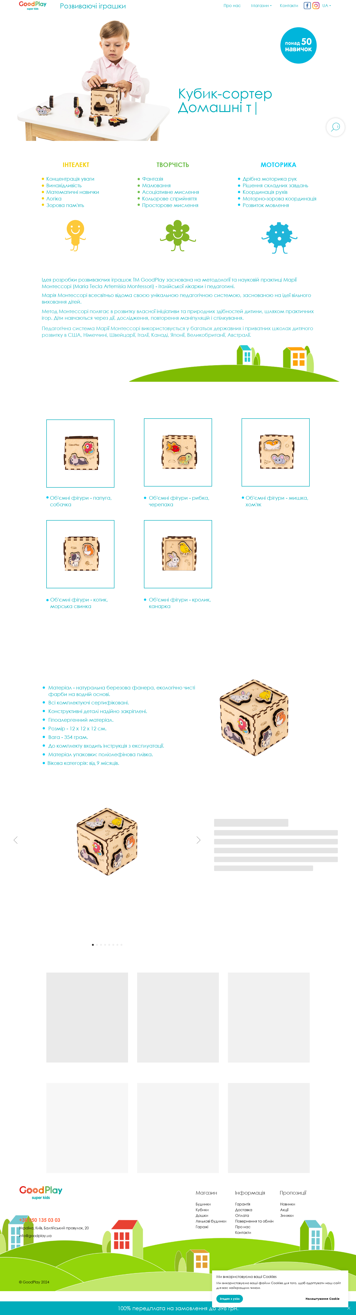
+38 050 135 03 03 (39, 1220)
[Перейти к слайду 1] (93, 945)
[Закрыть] (348, 1308)
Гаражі (202, 1227)
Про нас (242, 1227)
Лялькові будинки (211, 1221)
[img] (307, 5)
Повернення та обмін (254, 1221)
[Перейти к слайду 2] (97, 945)
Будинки (203, 1204)
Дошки (202, 1215)
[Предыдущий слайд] (15, 840)
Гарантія (242, 1204)
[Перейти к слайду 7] (117, 945)
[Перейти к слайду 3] (101, 945)
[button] (80, 554)
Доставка (243, 1210)
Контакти (243, 1232)
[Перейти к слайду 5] (109, 945)
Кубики (202, 1210)
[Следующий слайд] (198, 840)
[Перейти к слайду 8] (121, 945)
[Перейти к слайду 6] (113, 945)
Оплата (242, 1215)
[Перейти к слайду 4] (105, 945)
